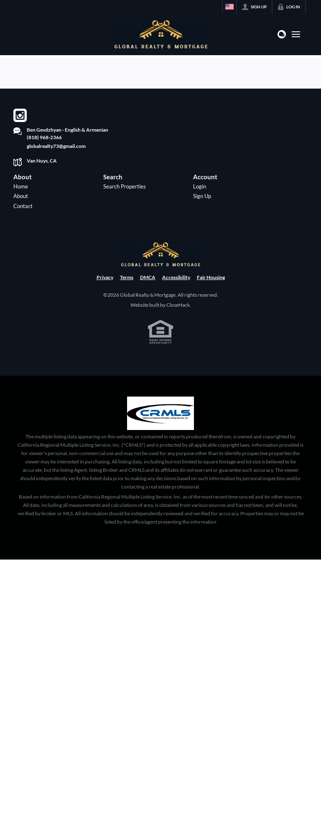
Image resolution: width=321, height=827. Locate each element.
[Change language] (229, 7)
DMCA (147, 277)
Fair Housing (211, 277)
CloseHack (178, 305)
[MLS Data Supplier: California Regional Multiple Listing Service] (160, 413)
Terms (126, 277)
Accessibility (176, 277)
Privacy (105, 277)
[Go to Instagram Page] (20, 115)
